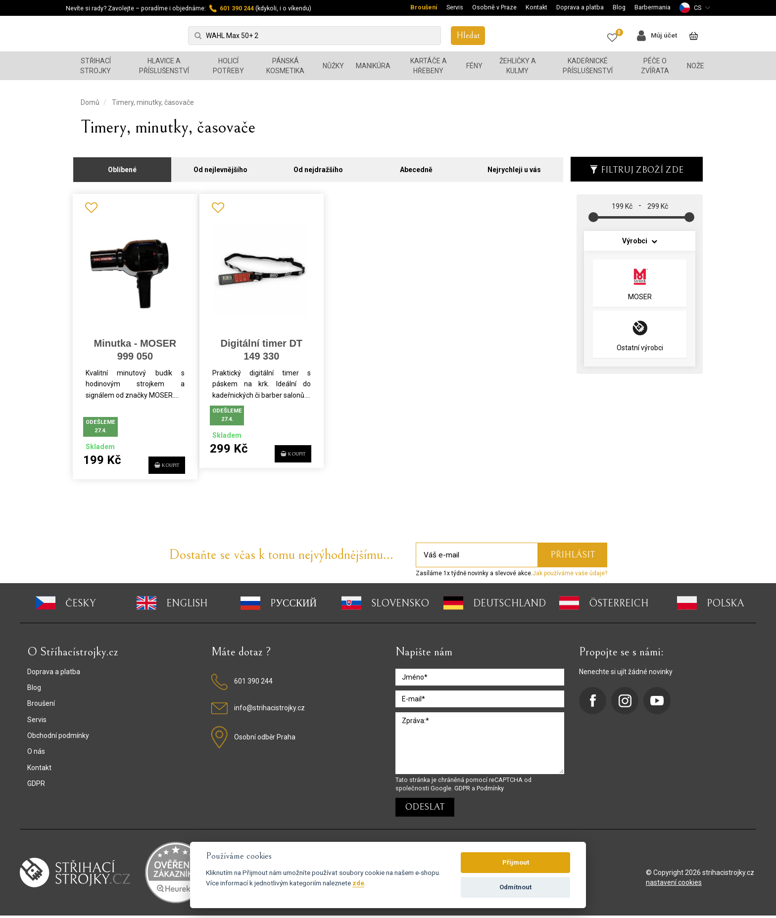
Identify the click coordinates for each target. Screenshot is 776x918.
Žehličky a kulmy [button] (517, 66)
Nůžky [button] (333, 66)
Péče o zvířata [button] (655, 66)
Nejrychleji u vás (514, 164)
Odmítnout (515, 887)
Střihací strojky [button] (95, 66)
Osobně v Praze (494, 7)
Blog (619, 7)
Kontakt (536, 7)
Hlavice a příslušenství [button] (164, 66)
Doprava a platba (580, 7)
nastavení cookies (674, 885)
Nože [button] (695, 66)
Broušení (423, 7)
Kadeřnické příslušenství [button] (588, 66)
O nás (36, 754)
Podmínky (490, 790)
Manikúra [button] (373, 66)
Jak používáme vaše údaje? (570, 575)
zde (358, 883)
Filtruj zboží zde (636, 164)
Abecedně (416, 164)
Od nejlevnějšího (220, 164)
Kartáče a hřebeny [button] (428, 66)
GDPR (36, 786)
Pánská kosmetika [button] (285, 66)
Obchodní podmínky (58, 738)
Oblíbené (122, 164)
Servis (454, 7)
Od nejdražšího (318, 164)
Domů (90, 102)
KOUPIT (160, 461)
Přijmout (515, 862)
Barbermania (652, 7)
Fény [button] (474, 66)
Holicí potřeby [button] (228, 66)
